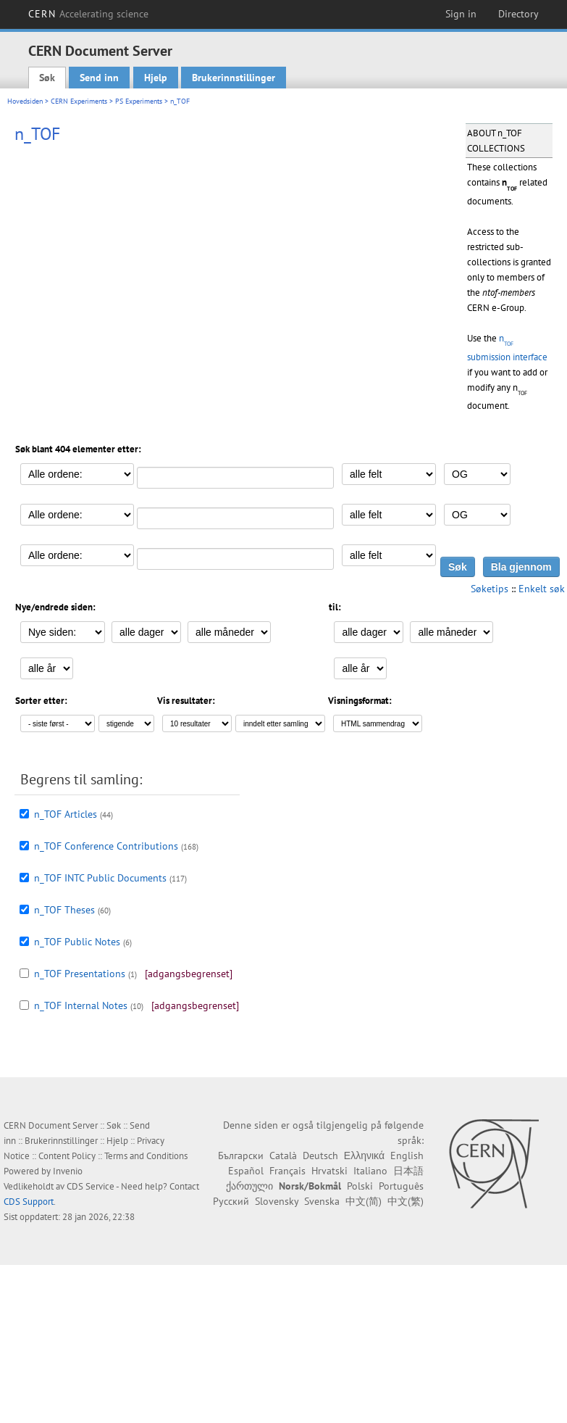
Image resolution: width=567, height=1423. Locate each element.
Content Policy (67, 1156)
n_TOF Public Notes (77, 941)
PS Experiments (138, 101)
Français (287, 1170)
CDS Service (90, 1186)
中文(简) (363, 1201)
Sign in (460, 13)
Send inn (99, 77)
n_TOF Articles (65, 814)
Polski (360, 1185)
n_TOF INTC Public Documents (100, 877)
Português (401, 1185)
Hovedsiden (25, 101)
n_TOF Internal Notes (80, 1005)
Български (241, 1155)
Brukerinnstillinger (233, 77)
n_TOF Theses (64, 909)
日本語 (408, 1170)
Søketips (489, 588)
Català (283, 1155)
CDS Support (29, 1201)
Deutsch (320, 1155)
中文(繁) (405, 1201)
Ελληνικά (364, 1155)
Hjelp (155, 77)
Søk (47, 77)
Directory (518, 13)
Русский (231, 1201)
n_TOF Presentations (79, 973)
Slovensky (276, 1201)
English (407, 1155)
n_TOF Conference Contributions (106, 845)
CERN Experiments (79, 101)
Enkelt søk (541, 588)
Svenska (322, 1201)
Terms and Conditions (146, 1156)
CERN (88, 13)
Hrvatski (329, 1170)
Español (246, 1170)
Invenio (68, 1171)
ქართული (249, 1185)
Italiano (370, 1170)
